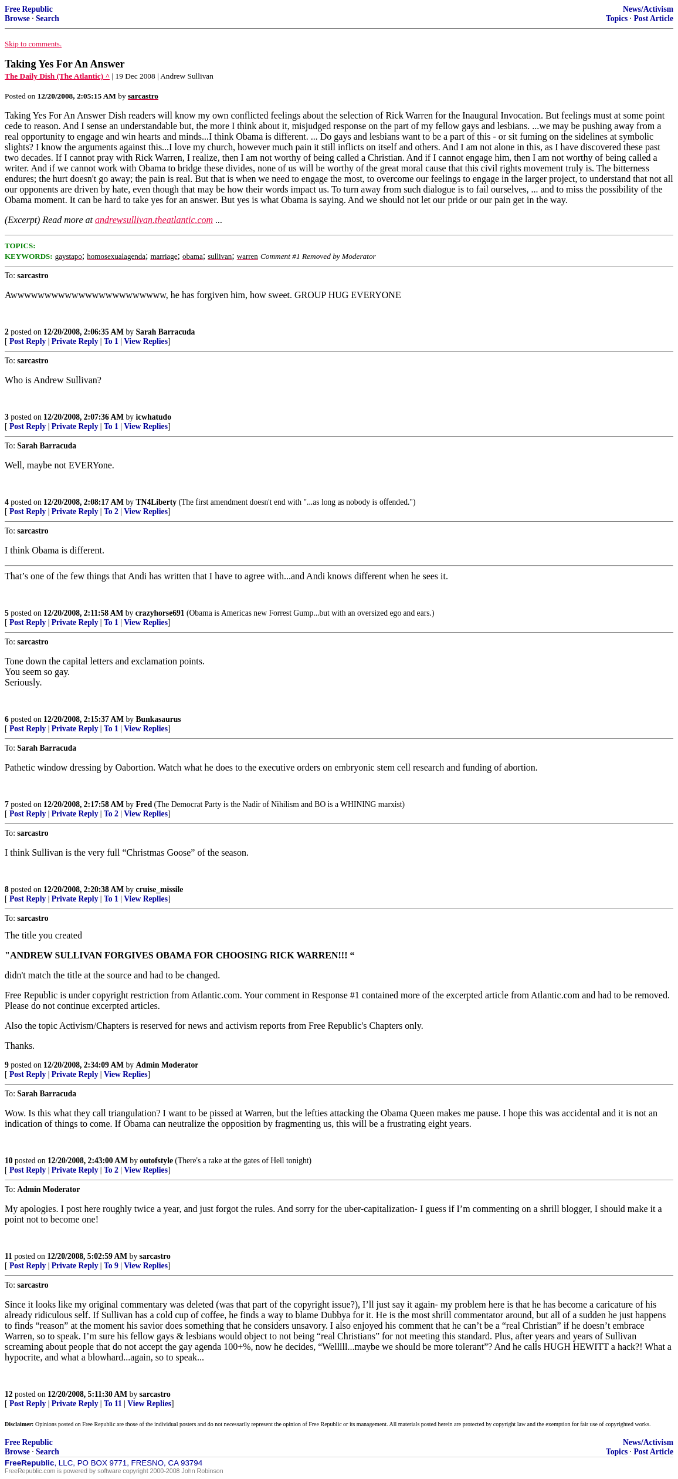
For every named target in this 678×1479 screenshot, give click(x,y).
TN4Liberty (156, 502)
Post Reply (27, 341)
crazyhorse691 (160, 613)
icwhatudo (153, 417)
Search (47, 18)
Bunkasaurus (158, 719)
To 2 (111, 511)
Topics (617, 18)
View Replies (146, 341)
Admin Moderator (167, 1065)
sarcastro (155, 1256)
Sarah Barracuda (165, 331)
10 (9, 1160)
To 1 (111, 341)
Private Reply (75, 341)
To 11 (113, 1403)
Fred (144, 804)
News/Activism (648, 9)
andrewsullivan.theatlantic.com (154, 220)
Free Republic (29, 9)
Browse (17, 18)
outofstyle (156, 1160)
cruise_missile (160, 889)
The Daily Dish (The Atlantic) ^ (57, 76)
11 (8, 1256)
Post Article (653, 18)
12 (9, 1394)
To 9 (111, 1265)
